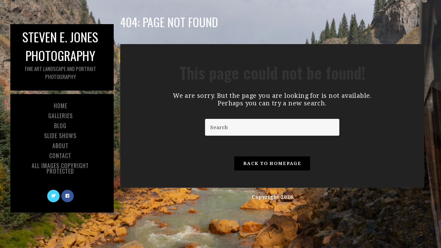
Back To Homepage (272, 163)
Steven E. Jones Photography (60, 54)
